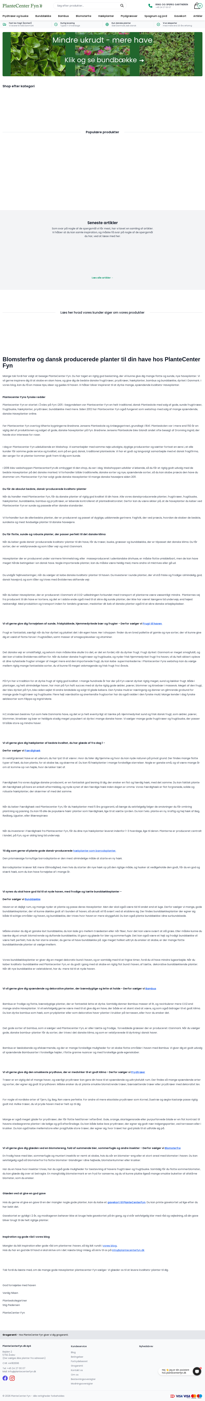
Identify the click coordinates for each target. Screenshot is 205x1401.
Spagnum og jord (155, 16)
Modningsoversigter (82, 1383)
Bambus (63, 16)
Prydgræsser (129, 16)
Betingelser (77, 1356)
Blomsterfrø (83, 16)
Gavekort (180, 16)
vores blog (110, 1246)
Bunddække (43, 16)
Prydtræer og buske (15, 16)
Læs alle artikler (102, 277)
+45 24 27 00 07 (16, 1368)
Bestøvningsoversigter (83, 1379)
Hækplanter (106, 16)
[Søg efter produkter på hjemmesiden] (90, 5)
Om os (74, 1374)
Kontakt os (77, 1370)
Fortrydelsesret (79, 1361)
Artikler (197, 16)
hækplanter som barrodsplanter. (94, 851)
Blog (73, 1352)
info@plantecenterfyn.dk (128, 1250)
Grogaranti (77, 1365)
